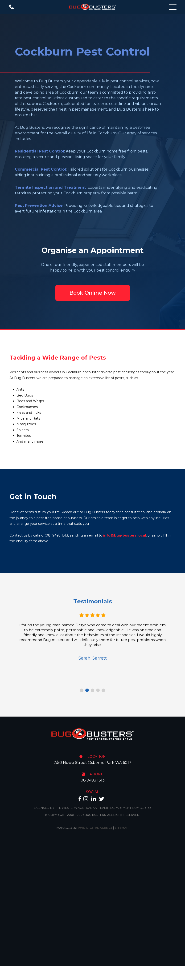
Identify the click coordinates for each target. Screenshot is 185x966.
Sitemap (121, 828)
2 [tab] (87, 690)
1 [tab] (81, 690)
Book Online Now (93, 293)
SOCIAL (92, 792)
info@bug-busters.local (124, 535)
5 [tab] (103, 690)
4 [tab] (98, 690)
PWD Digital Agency (95, 828)
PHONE (96, 774)
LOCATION (96, 756)
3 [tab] (92, 690)
